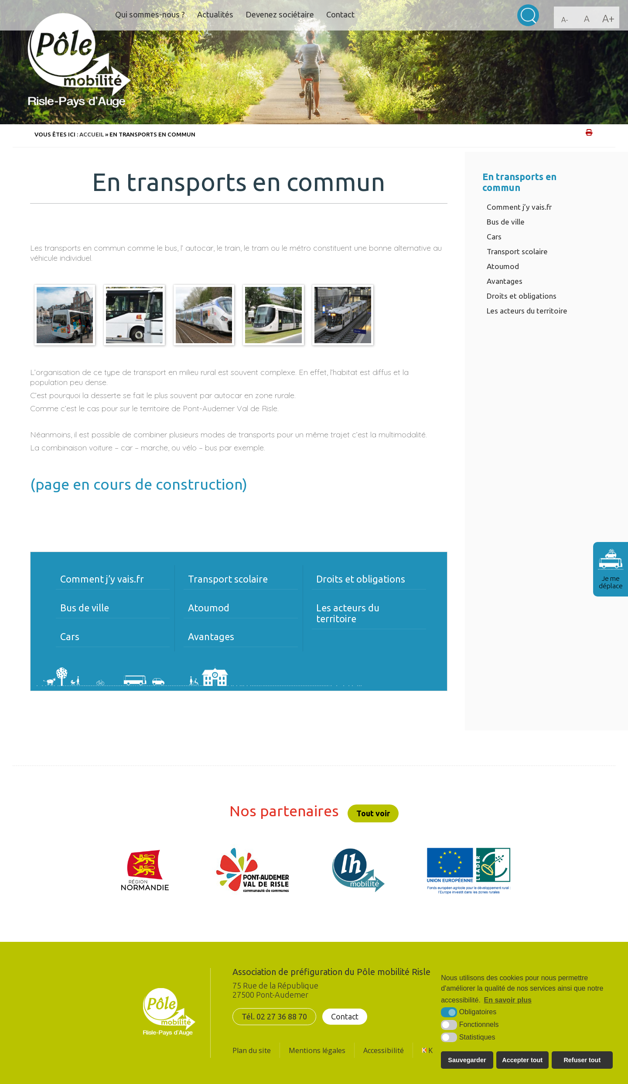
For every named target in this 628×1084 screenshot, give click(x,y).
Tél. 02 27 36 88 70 (274, 1016)
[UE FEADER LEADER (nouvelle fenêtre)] (468, 870)
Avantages (504, 281)
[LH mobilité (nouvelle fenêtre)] (358, 870)
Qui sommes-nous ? (152, 15)
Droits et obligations (521, 296)
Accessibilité (383, 1050)
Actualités (221, 15)
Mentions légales (317, 1050)
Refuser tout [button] (582, 1060)
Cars (494, 236)
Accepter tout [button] (522, 1060)
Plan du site (251, 1050)
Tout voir (373, 813)
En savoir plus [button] (508, 1000)
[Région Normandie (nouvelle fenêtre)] (145, 870)
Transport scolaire (517, 251)
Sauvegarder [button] (467, 1060)
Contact (351, 15)
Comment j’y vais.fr (519, 207)
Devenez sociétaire (288, 15)
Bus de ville (506, 222)
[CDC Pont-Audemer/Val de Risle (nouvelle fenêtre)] (252, 870)
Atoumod (503, 266)
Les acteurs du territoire (527, 311)
